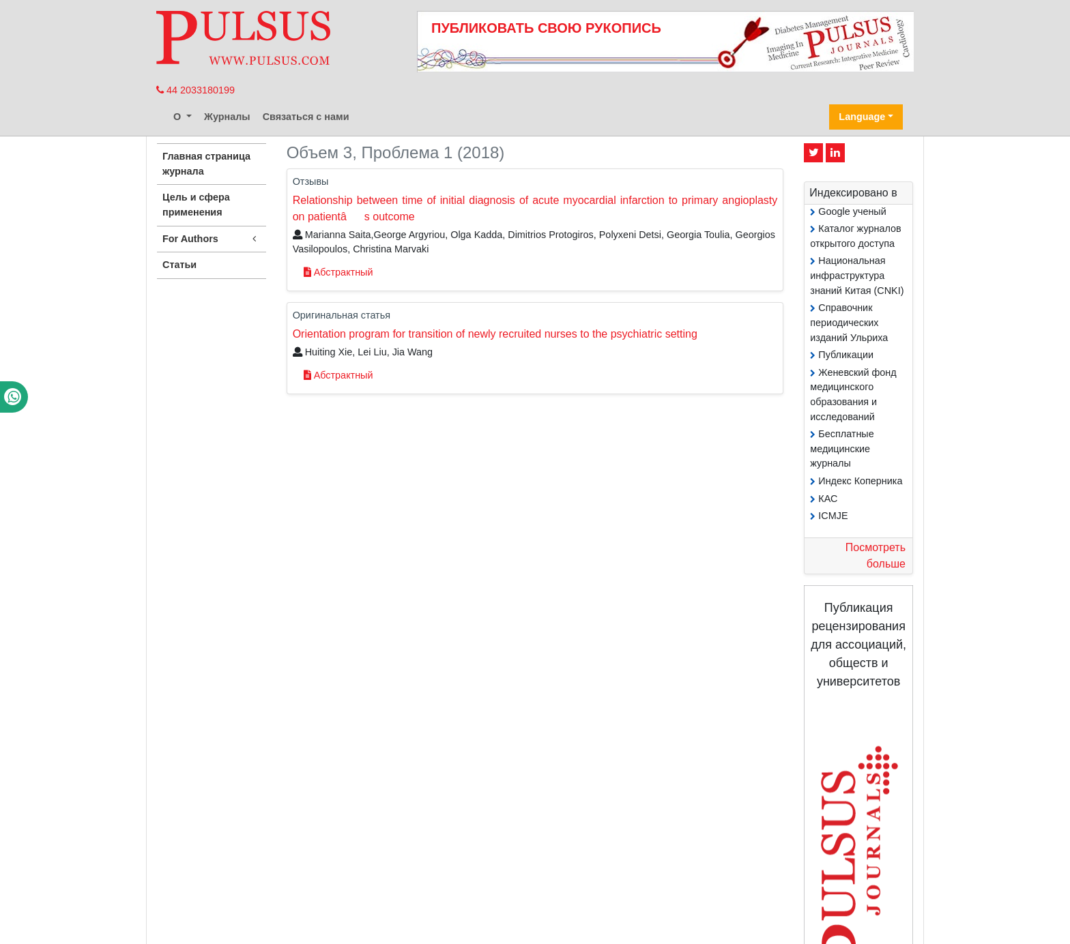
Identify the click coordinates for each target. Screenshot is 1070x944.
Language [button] (862, 116)
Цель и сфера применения (196, 205)
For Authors (211, 239)
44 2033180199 (195, 90)
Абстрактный (338, 272)
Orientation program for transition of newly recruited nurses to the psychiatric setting (495, 334)
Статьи (179, 264)
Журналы (227, 116)
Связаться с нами (306, 116)
